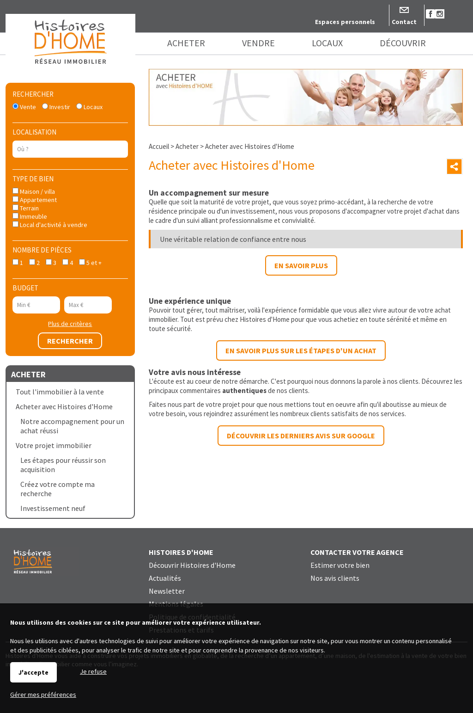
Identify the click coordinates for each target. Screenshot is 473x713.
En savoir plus (301, 265)
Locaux (89, 107)
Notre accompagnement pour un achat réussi (72, 426)
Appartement (34, 200)
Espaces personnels (345, 22)
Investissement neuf (52, 508)
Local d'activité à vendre (49, 225)
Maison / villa (33, 191)
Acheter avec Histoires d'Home (64, 406)
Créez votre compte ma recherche (57, 488)
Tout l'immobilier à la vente (60, 391)
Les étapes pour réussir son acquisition (63, 464)
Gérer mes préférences (43, 694)
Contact (404, 22)
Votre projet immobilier (53, 445)
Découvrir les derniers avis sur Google (301, 435)
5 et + (90, 262)
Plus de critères (70, 324)
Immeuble (29, 216)
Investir (56, 107)
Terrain (25, 208)
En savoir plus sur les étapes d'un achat (300, 350)
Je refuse (93, 671)
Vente (24, 107)
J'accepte (33, 672)
